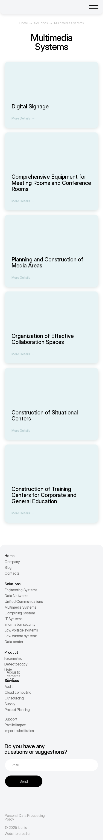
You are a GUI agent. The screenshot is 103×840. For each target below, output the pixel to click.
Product (11, 652)
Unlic (8, 670)
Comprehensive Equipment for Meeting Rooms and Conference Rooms (51, 182)
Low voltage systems (21, 630)
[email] (51, 765)
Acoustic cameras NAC (14, 676)
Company (12, 561)
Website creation (18, 833)
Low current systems (21, 636)
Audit (9, 686)
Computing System (20, 613)
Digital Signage (30, 106)
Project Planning (17, 709)
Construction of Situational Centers (45, 415)
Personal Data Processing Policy (25, 817)
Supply (10, 704)
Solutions (41, 23)
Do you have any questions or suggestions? (35, 749)
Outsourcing (14, 698)
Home (23, 23)
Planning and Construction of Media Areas (47, 262)
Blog (8, 567)
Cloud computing (18, 692)
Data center (14, 641)
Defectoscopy (15, 664)
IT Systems (14, 618)
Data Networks (16, 595)
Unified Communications (24, 601)
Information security (20, 624)
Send (24, 781)
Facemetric (13, 658)
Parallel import (15, 725)
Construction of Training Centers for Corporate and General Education (44, 495)
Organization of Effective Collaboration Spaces (43, 339)
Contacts (12, 573)
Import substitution (19, 730)
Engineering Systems (21, 590)
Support (11, 719)
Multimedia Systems (20, 607)
